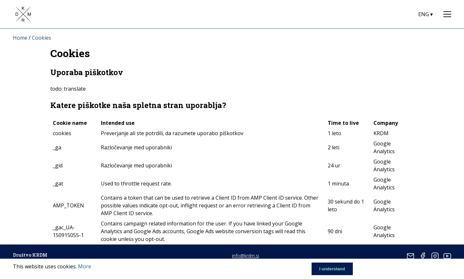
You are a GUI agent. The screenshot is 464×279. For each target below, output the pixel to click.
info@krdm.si (245, 256)
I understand (332, 268)
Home (20, 37)
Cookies (41, 37)
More (84, 266)
